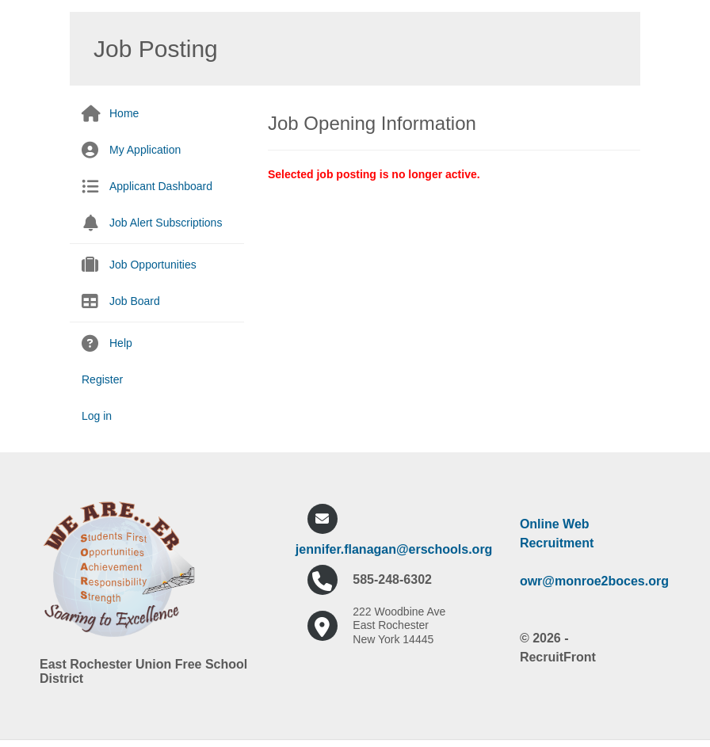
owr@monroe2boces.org (594, 581)
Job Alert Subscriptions (165, 222)
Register (102, 379)
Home (124, 113)
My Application (145, 149)
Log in (97, 416)
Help (120, 343)
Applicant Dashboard (160, 186)
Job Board (134, 301)
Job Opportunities (153, 264)
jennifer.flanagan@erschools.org (394, 549)
